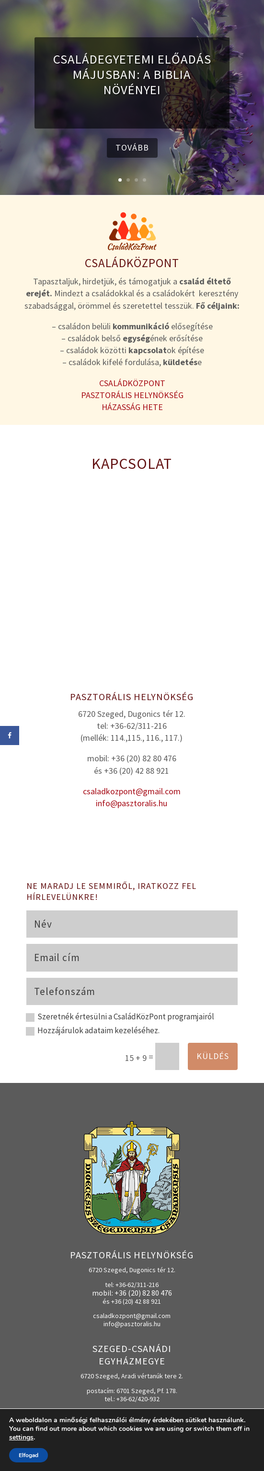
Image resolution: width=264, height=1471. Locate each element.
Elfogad (28, 1455)
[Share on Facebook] (9, 735)
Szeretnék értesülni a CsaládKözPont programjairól (120, 1017)
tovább (132, 147)
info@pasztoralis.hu (131, 803)
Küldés (212, 1055)
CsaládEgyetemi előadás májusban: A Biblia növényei (132, 74)
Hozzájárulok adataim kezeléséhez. (93, 1031)
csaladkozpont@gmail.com (132, 791)
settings (21, 1437)
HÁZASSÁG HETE (132, 406)
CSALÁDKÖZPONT (132, 383)
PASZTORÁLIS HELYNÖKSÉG (132, 394)
